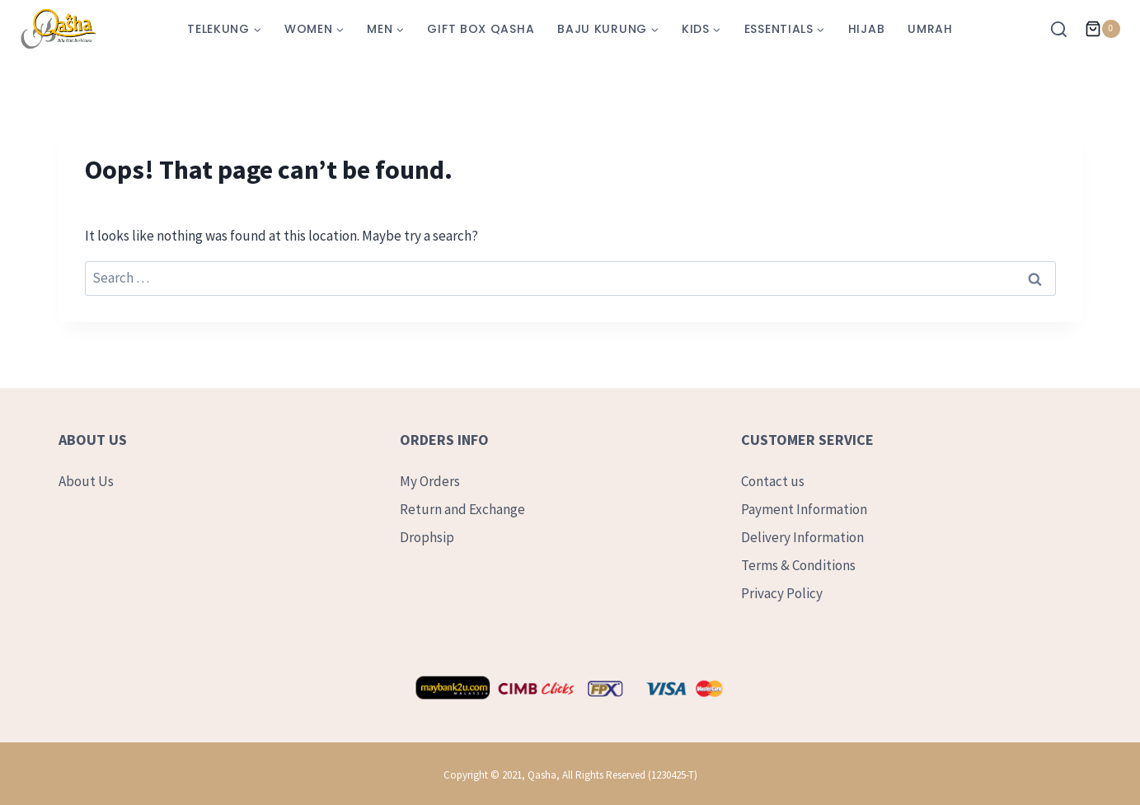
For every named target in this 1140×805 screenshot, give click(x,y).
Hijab (866, 29)
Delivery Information (802, 537)
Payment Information (804, 509)
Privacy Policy (782, 593)
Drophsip (427, 537)
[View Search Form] (1063, 29)
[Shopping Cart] (1102, 29)
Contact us (773, 481)
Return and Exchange (462, 509)
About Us (86, 481)
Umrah (930, 29)
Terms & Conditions (798, 565)
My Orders (430, 481)
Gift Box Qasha (480, 29)
